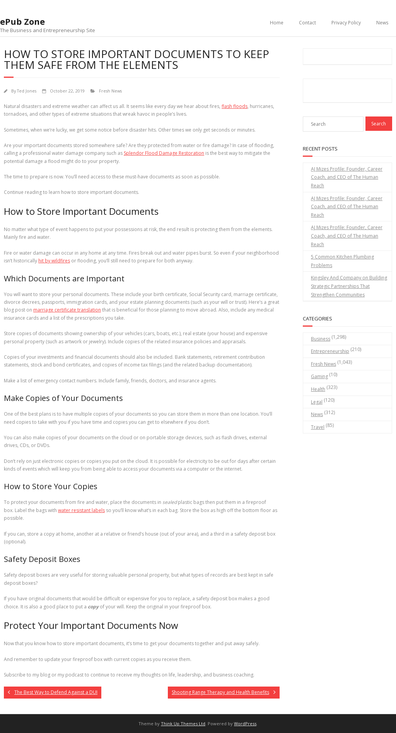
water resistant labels (81, 510)
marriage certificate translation (67, 310)
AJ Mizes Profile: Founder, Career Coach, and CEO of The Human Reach (346, 177)
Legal (317, 402)
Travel (317, 427)
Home (276, 22)
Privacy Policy (346, 22)
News (382, 22)
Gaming (319, 376)
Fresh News (110, 91)
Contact (307, 22)
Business (320, 339)
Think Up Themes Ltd (183, 723)
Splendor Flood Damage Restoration (164, 153)
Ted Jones (26, 91)
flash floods (235, 106)
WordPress (245, 723)
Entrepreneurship (330, 351)
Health (318, 389)
